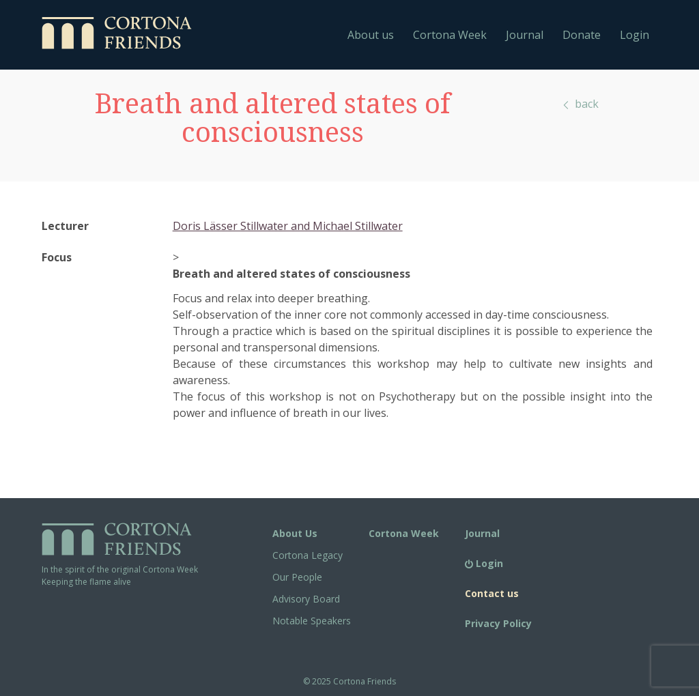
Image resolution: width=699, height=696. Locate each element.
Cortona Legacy (307, 555)
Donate (581, 34)
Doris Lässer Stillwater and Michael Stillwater (288, 225)
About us (370, 34)
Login (634, 34)
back (580, 103)
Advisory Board (306, 598)
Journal (524, 34)
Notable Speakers (311, 620)
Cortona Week (450, 34)
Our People (297, 576)
